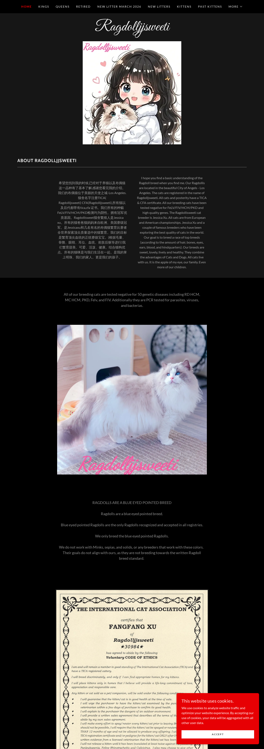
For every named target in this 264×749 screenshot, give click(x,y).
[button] (236, 6)
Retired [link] (83, 6)
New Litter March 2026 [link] (119, 6)
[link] (132, 29)
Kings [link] (43, 6)
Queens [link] (63, 6)
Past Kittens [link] (210, 6)
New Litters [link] (159, 6)
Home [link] (26, 6)
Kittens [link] (184, 6)
